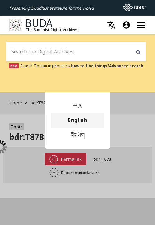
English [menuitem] (77, 120)
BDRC (134, 6)
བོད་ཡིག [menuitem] (77, 135)
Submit (138, 52)
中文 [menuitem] (77, 105)
